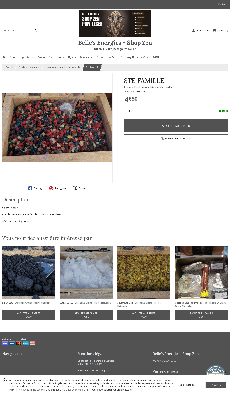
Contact (222, 4)
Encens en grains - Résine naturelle (63, 67)
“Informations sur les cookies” (30, 389)
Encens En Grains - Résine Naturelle (148, 87)
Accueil (9, 67)
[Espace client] (200, 30)
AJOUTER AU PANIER (176, 126)
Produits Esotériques (29, 67)
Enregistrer (58, 188)
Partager (36, 188)
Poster (80, 188)
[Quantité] (130, 110)
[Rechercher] (35, 30)
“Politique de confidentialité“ (76, 389)
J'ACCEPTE (216, 384)
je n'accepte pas (187, 384)
